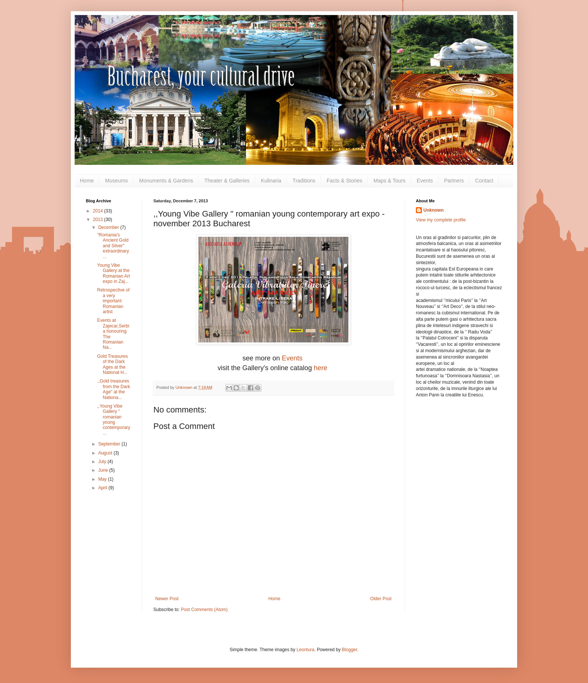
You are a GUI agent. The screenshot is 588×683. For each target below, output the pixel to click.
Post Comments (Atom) (204, 609)
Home (87, 181)
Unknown (433, 210)
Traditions (303, 181)
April (103, 487)
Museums (116, 181)
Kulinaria (271, 181)
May (103, 479)
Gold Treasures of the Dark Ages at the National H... (112, 364)
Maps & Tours (389, 181)
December (109, 227)
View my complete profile (441, 220)
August (106, 453)
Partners (454, 181)
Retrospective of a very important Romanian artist (113, 300)
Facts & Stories (344, 181)
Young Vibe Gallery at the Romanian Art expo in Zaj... (113, 273)
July (103, 461)
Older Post (381, 598)
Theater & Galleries (227, 181)
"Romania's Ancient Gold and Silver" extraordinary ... (113, 245)
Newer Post (166, 598)
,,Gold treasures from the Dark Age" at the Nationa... (113, 389)
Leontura (305, 649)
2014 (98, 211)
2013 (98, 219)
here (321, 368)
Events (425, 181)
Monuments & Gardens (166, 181)
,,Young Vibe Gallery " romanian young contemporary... (113, 420)
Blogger (349, 649)
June (103, 470)
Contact (484, 181)
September (110, 444)
